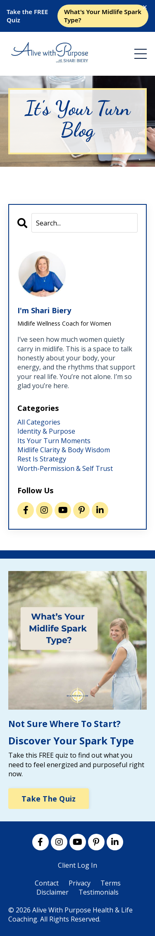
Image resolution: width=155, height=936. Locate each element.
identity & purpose (46, 431)
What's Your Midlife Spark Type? (102, 15)
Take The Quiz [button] (48, 799)
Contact (47, 883)
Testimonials (99, 892)
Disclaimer (52, 892)
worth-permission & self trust (65, 468)
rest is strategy (41, 458)
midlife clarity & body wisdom (63, 449)
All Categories (38, 422)
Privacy (80, 883)
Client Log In (77, 865)
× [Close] (145, 7)
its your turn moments (54, 440)
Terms (110, 883)
